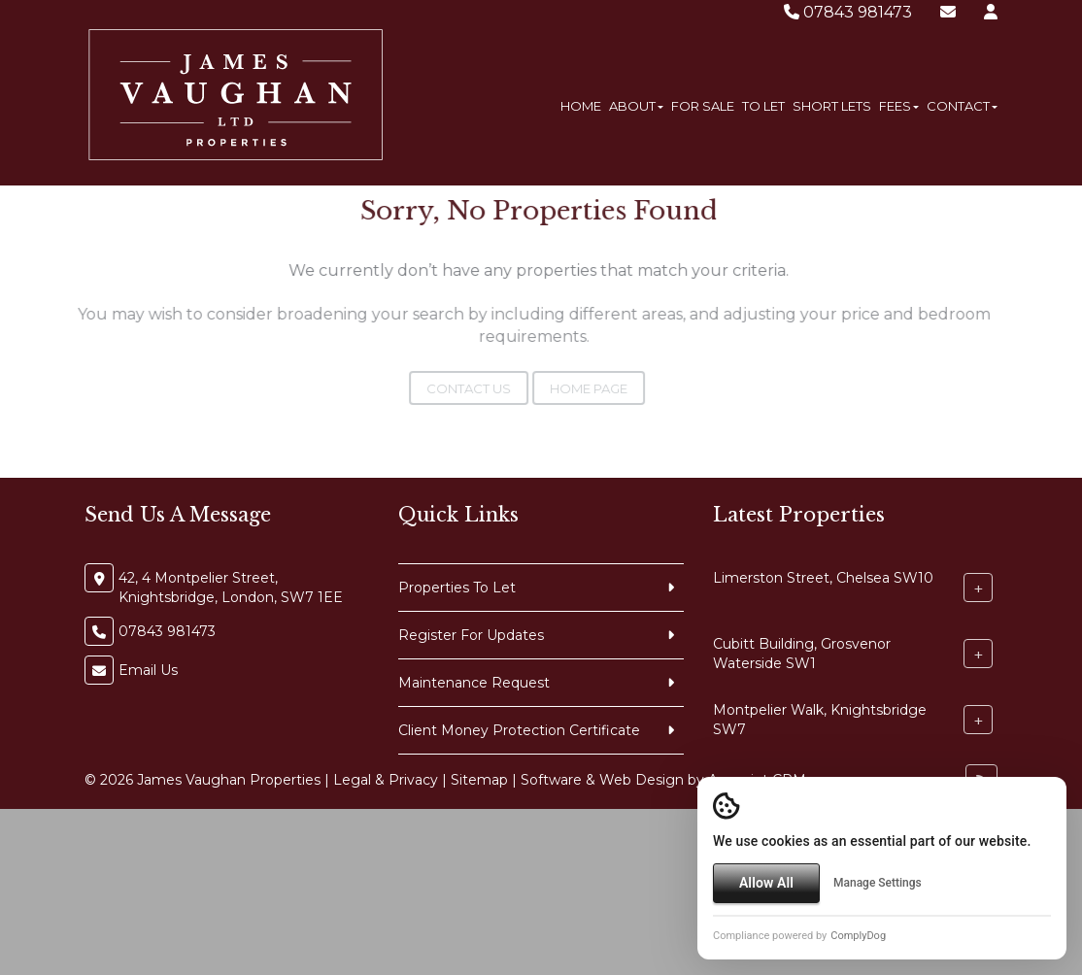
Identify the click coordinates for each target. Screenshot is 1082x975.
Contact (962, 106)
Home (580, 106)
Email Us (148, 670)
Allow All (766, 883)
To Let (763, 106)
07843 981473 (848, 12)
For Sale (702, 106)
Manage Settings (877, 883)
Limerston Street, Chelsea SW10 (823, 578)
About (636, 106)
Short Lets (832, 106)
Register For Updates (471, 635)
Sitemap (479, 780)
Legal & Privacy (385, 780)
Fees (899, 106)
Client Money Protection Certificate (519, 730)
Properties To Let (457, 587)
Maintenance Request (474, 682)
